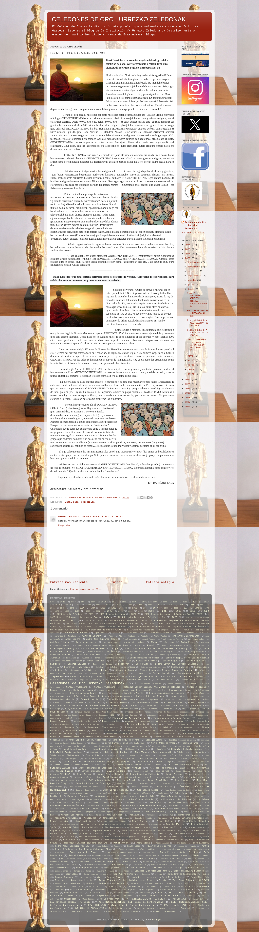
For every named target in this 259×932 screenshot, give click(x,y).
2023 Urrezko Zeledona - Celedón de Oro (73, 617)
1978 (206, 608)
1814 (103, 602)
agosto (192, 280)
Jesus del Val (141, 771)
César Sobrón (174, 684)
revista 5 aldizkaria (172, 859)
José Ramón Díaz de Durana (84, 787)
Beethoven (123, 664)
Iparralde (181, 762)
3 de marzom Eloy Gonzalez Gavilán (126, 621)
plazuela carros (126, 849)
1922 (79, 605)
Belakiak (114, 667)
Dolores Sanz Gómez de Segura (91, 696)
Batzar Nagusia (171, 661)
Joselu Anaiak (163, 787)
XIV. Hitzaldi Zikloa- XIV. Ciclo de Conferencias (121, 905)
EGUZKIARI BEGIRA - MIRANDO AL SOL (198, 313)
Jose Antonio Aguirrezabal (137, 777)
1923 (89, 605)
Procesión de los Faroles (84, 852)
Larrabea (93, 803)
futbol (183, 731)
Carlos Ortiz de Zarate (176, 676)
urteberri (100, 890)
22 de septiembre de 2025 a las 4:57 (101, 516)
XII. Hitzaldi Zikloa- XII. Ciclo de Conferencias (131, 902)
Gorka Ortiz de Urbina (164, 743)
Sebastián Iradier (198, 868)
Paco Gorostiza (91, 840)
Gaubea (143, 737)
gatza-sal (127, 737)
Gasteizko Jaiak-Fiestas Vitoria (126, 734)
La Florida (166, 799)
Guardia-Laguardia (103, 746)
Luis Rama (59, 809)
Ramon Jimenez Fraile (148, 856)
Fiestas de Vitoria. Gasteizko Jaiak (146, 727)
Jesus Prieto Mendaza (110, 774)
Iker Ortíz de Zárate (185, 755)
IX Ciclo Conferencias (181, 765)
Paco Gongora (70, 840)
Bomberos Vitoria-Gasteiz (103, 673)
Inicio (116, 582)
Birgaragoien (76, 670)
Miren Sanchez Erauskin (195, 821)
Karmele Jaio (147, 796)
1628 (73, 602)
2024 (188, 254)
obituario (100, 833)
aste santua (146, 655)
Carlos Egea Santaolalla (143, 676)
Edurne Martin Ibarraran (121, 699)
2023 (188, 258)
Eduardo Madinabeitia (62, 699)
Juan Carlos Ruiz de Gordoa (179, 790)
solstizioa (87, 502)
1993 (77, 611)
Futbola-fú (198, 731)
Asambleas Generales (89, 655)
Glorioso (95, 743)
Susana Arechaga (64, 877)
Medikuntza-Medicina (66, 818)
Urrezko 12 (186, 884)
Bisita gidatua (97, 670)
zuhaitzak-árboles (129, 912)
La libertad (184, 799)
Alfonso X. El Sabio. (198, 633)
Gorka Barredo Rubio (116, 743)
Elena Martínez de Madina (102, 705)
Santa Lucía (198, 865)
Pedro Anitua (162, 843)
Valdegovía (148, 890)
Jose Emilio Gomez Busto (96, 780)
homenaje (95, 752)
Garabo (82, 734)
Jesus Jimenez (183, 771)
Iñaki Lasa (71, 502)
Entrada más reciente (69, 582)
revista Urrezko (59, 862)
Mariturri (135, 815)
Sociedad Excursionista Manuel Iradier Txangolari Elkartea (169, 871)
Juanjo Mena (162, 793)
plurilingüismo (147, 849)
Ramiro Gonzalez (123, 856)
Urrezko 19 (134, 887)
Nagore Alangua (59, 831)
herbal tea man (67, 516)
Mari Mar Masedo (155, 812)
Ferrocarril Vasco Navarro (103, 727)
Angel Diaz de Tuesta (172, 639)
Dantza (115, 693)
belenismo (129, 667)
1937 (202, 605)
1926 (108, 605)
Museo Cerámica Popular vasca (142, 828)
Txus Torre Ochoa (182, 880)
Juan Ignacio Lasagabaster (77, 793)
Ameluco (131, 636)
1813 (93, 602)
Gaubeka (157, 737)
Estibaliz (83, 718)
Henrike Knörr (159, 746)
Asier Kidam (114, 655)
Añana (154, 642)
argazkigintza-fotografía (175, 645)
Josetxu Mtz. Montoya (86, 790)
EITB (68, 703)
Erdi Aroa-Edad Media (107, 712)
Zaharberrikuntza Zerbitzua (151, 908)
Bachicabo (71, 658)
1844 (114, 602)
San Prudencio (120, 865)
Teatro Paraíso (115, 877)
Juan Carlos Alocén (147, 790)
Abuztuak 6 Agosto (76, 633)
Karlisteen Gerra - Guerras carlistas (114, 796)
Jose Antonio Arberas (168, 777)
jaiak (182, 768)
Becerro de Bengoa (102, 664)
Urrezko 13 (203, 884)
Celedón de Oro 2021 (192, 680)
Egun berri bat (173, 699)
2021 (188, 384)
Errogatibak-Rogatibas (178, 715)
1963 (124, 608)
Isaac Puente (81, 765)
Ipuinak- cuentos (200, 762)
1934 (169, 605)
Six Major (124, 871)
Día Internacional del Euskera (166, 693)
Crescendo (59, 693)
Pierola (118, 846)
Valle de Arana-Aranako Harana (177, 890)
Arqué (115, 648)
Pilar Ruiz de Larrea (159, 846)
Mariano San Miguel (72, 815)
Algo (111, 636)
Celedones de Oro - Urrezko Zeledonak (195, 225)
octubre (193, 271)
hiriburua (129, 749)
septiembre (195, 276)
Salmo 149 (148, 862)
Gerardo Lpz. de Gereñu (125, 740)
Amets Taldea (160, 636)
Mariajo (174, 812)
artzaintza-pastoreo (192, 652)
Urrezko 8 (170, 887)
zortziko (110, 912)
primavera (59, 852)
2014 (130, 611)
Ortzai (162, 837)
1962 (113, 608)
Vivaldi (192, 896)
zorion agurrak (93, 912)
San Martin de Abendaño (94, 865)
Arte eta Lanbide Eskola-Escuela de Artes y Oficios (166, 648)
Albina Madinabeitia (158, 633)
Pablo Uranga (190, 837)
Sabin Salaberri (105, 861)
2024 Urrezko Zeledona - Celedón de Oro (141, 617)
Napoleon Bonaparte (104, 831)
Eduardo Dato (197, 696)
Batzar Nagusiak (195, 661)
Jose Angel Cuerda (107, 777)
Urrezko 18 (115, 887)
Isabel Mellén (102, 765)
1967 (155, 608)
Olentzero (179, 833)
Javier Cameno (64, 771)
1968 (166, 608)
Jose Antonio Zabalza (196, 777)
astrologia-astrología (171, 655)
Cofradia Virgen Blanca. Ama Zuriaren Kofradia (152, 687)
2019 (188, 393)
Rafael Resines (77, 855)
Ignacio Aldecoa (115, 756)
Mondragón (156, 824)
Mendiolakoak (110, 818)
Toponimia (151, 877)
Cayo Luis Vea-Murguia (92, 680)
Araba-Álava (187, 642)
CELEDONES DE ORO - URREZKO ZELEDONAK (119, 19)
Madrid (109, 809)
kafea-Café (198, 793)
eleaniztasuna (196, 702)
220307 (99, 621)
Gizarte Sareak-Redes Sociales (70, 743)
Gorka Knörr (140, 743)
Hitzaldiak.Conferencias (186, 749)
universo (134, 884)
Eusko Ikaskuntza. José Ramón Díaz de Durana (79, 724)
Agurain (116, 633)
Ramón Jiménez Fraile (176, 856)
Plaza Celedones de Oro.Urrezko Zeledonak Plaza (83, 849)
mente (126, 818)
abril (192, 360)
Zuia (145, 912)
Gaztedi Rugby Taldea (179, 737)
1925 (98, 605)
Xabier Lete (198, 899)
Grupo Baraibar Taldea (76, 746)
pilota (181, 846)
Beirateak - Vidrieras (77, 667)
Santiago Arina (111, 868)
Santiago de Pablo (135, 868)
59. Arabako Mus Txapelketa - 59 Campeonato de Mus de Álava (85, 630)
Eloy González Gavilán (99, 709)
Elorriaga (55, 709)
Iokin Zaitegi (164, 762)
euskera (179, 721)
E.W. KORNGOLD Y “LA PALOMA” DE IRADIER (197, 323)
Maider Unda (141, 809)
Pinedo (192, 846)
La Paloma (203, 799)
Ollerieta (69, 837)
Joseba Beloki (115, 787)
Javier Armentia (200, 768)
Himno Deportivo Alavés (105, 749)
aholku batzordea (134, 633)
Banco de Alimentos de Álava (109, 658)
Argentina (199, 645)
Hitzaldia (161, 749)
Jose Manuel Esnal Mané (154, 780)
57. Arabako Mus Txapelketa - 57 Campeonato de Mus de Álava (95, 627)
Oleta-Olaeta (197, 834)
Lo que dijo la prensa (99, 806)
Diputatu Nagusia (59, 696)
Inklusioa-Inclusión (94, 759)
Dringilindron (178, 696)
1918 (57, 605)
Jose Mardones (182, 780)
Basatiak (126, 661)
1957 (93, 608)
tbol (99, 877)
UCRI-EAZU (203, 880)
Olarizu (163, 833)
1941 (52, 608)
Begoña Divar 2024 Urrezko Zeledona (176, 664)
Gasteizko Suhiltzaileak (163, 734)
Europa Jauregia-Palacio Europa (171, 718)
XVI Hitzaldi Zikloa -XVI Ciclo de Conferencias (103, 908)
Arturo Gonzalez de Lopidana (161, 652)
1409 (52, 602)
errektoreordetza (152, 715)
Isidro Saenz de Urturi (129, 765)
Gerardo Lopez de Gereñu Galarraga (86, 740)
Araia (137, 645)
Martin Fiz (167, 815)
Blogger (157, 919)
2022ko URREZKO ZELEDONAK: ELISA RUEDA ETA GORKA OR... (196, 345)
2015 (140, 611)
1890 (155, 602)
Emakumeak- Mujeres (128, 709)
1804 (83, 602)
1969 (176, 608)
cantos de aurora (80, 676)
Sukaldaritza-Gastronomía (181, 874)
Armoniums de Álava (94, 648)
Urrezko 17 (95, 887)
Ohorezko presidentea (142, 834)
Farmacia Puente (136, 724)
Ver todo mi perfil (194, 233)
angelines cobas (196, 639)
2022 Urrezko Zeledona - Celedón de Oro (168, 614)
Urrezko (171, 883)
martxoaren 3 (185, 815)
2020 (188, 388)
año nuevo (169, 642)
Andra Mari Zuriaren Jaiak (101, 639)
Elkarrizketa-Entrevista (158, 706)
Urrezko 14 (60, 887)
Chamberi (191, 684)
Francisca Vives (75, 730)
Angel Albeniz (130, 639)
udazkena (75, 883)
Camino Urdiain (161, 673)
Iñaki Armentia (148, 758)
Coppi (160, 690)
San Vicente (140, 865)
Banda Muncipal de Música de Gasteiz (187, 658)
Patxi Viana (143, 843)
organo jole (147, 837)
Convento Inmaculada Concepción (136, 690)
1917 (206, 602)
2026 (188, 245)
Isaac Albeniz (62, 765)
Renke (116, 859)
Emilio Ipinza (150, 709)
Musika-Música (173, 827)
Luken (73, 809)
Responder (64, 525)
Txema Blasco (107, 880)
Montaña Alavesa (175, 824)
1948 (72, 608)
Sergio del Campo (82, 871)
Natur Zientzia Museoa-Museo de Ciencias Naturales (149, 831)
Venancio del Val (74, 893)
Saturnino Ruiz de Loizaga (167, 868)
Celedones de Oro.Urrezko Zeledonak (87, 683)
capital (99, 677)
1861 (124, 602)
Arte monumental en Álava (102, 652)
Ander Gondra (73, 639)
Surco (206, 874)
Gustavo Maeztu (139, 746)
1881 (144, 602)
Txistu (162, 880)
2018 (188, 397)
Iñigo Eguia (123, 762)
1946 (62, 608)
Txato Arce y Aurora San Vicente (73, 880)
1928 (119, 605)
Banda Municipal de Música (68, 661)
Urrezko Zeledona (80, 890)
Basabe (113, 661)
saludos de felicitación (170, 862)
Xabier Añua (179, 899)
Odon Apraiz (119, 834)
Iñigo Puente (143, 762)
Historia (145, 749)
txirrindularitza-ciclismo (138, 880)
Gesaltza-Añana (154, 740)
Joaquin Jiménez (59, 777)
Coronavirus (175, 690)
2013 (120, 611)
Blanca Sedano (148, 670)
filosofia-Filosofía (185, 727)
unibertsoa (118, 883)
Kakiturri (55, 796)
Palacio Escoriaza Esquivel (170, 840)
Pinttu (205, 846)
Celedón (115, 680)
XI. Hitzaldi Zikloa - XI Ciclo (70, 902)
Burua (125, 673)
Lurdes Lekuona (90, 809)
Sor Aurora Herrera (125, 874)
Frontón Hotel (131, 731)
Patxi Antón (120, 843)
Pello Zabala (102, 846)
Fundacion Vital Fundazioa (159, 731)
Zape (173, 908)
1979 (57, 611)
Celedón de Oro (165, 680)
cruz (104, 693)
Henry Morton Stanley (183, 746)
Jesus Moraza (84, 774)
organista (131, 837)
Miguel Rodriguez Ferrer (114, 821)
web (202, 896)
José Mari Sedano (148, 784)
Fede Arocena (187, 724)
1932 (150, 605)
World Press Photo (110, 899)
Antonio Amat (111, 642)
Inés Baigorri (71, 759)
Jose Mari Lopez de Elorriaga (93, 783)
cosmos (205, 690)
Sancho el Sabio (159, 865)
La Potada (61, 803)
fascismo (156, 724)
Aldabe (178, 633)
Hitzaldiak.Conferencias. (66, 752)
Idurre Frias (93, 755)
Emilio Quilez (170, 709)
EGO (142, 699)
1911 (175, 602)
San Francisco (196, 862)
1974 (186, 608)
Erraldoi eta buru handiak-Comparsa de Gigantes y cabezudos (157, 712)
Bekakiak (100, 667)
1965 (134, 608)
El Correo (94, 702)
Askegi (129, 655)
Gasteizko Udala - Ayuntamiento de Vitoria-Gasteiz (89, 737)
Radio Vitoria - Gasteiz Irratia (179, 852)
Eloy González (73, 709)
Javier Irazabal (91, 771)
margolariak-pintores (129, 812)
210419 (87, 621)
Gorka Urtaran (190, 743)
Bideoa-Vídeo (201, 667)
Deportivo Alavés (133, 693)
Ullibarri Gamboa (96, 883)
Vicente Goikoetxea (124, 893)
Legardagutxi (110, 803)
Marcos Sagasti (105, 812)
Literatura (155, 802)
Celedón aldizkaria (138, 680)
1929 (130, 605)
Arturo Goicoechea (132, 652)
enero (192, 374)
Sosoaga (146, 874)
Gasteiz (95, 734)
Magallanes (124, 809)
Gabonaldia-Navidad (61, 734)
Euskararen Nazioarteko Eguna (155, 721)
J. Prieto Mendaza (129, 768)
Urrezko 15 (77, 887)
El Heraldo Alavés (116, 702)
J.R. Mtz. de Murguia (161, 768)
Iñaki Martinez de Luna (97, 762)
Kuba (120, 800)
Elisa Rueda (132, 706)
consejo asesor (106, 690)
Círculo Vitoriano (76, 687)
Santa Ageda (179, 865)
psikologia (149, 852)
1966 (145, 608)
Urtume (114, 890)
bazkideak (55, 664)
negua (185, 831)
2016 (188, 406)
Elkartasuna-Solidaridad (190, 706)
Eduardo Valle (89, 699)
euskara (129, 721)
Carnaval (200, 677)
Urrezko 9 (187, 887)
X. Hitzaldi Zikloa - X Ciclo (146, 899)
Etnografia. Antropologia (128, 718)
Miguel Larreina (59, 821)
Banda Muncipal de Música (144, 658)
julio (192, 285)
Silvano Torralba (105, 871)
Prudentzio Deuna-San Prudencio (122, 852)
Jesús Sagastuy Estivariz (144, 774)
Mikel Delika (165, 821)
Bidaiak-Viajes (179, 667)
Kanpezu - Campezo (77, 796)
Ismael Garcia (154, 765)
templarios (135, 877)
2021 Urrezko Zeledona (112, 614)
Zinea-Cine (75, 912)
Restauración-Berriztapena (140, 859)
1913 (185, 602)
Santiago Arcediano (87, 868)
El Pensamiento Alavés (145, 702)
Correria (192, 690)
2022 (188, 379)
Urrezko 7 (152, 887)
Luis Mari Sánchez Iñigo (196, 806)
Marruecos (151, 815)
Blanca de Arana (124, 670)
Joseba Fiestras (139, 787)
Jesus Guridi (161, 771)
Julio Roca (181, 793)
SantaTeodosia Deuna (60, 868)
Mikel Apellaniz (141, 821)
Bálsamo (85, 658)
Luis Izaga (173, 806)
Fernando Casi (73, 727)
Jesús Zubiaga (174, 774)
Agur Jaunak (101, 633)
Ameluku (144, 636)
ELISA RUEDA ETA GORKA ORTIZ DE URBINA (197, 333)
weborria (54, 899)
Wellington (70, 899)
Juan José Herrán (106, 793)
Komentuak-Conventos (194, 796)
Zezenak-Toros (57, 912)
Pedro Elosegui (200, 843)
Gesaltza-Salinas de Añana (182, 740)
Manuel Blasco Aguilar (185, 809)
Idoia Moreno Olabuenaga (64, 755)
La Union (77, 802)
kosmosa (108, 800)
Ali (120, 636)
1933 (160, 605)
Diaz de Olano (197, 693)
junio (192, 289)
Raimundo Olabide (101, 856)
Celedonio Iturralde (151, 684)
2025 (188, 249)
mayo (191, 356)
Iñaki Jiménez (190, 759)
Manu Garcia (161, 809)
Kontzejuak (78, 799)
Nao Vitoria (80, 831)
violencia (86, 896)
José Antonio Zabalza (66, 780)
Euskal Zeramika (59, 721)
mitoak (142, 824)
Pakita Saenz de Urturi (138, 840)
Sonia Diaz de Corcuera (96, 874)
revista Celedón (196, 859)
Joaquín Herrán (196, 774)
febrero (193, 369)
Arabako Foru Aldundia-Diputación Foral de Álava (101, 645)
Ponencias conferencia (197, 849)
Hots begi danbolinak (117, 752)
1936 (191, 605)
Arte (127, 649)
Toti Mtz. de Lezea (173, 877)
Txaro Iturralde (200, 877)
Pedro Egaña (180, 843)
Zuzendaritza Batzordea (165, 912)
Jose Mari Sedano (125, 784)
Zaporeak (185, 908)
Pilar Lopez (134, 846)
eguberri (155, 699)
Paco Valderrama (113, 840)
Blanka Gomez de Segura (177, 670)
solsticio (55, 874)
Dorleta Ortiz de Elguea (150, 696)
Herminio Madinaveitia (75, 749)
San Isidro (55, 865)
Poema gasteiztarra (170, 849)
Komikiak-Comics (58, 800)
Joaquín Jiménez (83, 777)
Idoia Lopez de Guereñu (190, 752)
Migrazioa (162, 818)
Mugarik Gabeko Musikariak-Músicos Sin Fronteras (92, 827)
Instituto (115, 759)
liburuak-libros (133, 802)
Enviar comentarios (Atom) (87, 589)
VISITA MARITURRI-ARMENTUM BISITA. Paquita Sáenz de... (197, 300)
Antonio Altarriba (86, 642)
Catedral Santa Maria (61, 680)
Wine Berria (88, 899)
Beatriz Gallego (77, 664)
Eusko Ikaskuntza (199, 721)
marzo (192, 365)
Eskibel (68, 718)
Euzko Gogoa (115, 724)
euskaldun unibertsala (85, 721)
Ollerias (54, 837)
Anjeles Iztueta (59, 642)
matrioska (204, 815)
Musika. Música (196, 828)
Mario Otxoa (95, 815)
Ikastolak (161, 756)
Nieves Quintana (79, 833)
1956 (82, 608)
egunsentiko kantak (198, 699)
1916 (195, 602)
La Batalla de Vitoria (140, 799)
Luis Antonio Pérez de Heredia (143, 805)
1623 (62, 602)
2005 (109, 611)
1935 (180, 605)
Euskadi (200, 718)
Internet (130, 759)
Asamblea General (60, 655)
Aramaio (151, 645)
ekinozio (79, 703)
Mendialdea (90, 818)
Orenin (118, 837)
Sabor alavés (130, 862)
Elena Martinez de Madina (65, 706)
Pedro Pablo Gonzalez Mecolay (72, 846)
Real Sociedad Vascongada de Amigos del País (84, 859)
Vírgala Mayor (104, 896)
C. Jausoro (140, 673)
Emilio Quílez (189, 709)
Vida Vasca (144, 893)
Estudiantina (100, 718)
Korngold (94, 800)
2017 (188, 402)
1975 (197, 608)
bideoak (59, 670)
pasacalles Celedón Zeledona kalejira (85, 843)
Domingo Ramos (122, 696)
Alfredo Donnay (91, 636)
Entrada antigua (160, 582)
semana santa (61, 871)
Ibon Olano (141, 752)
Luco (118, 806)
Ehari (57, 703)
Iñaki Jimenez (170, 759)
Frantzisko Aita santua (104, 731)
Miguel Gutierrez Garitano (188, 818)
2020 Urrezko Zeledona (69, 614)
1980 (67, 611)
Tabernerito (86, 877)
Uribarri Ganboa (153, 884)
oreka (106, 837)
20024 (98, 611)
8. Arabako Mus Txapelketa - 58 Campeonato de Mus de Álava (158, 630)
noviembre (194, 267)
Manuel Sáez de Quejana (81, 812)
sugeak (158, 874)
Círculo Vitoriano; (105, 687)
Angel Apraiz (149, 639)
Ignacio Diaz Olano (140, 756)
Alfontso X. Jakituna (65, 636)
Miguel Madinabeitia (85, 821)
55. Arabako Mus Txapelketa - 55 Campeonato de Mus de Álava (102, 624)
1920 (68, 605)
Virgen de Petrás (124, 896)
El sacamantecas (173, 702)
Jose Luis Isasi (126, 780)
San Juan (71, 865)
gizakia (205, 740)
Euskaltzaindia (110, 721)
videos (159, 893)
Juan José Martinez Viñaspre (135, 793)
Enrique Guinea (82, 712)
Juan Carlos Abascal (116, 790)
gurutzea (121, 746)
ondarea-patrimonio (89, 837)
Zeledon (200, 908)
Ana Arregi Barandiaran (186, 636)
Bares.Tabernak (95, 661)
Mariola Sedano (115, 815)
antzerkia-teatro (134, 642)
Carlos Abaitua (116, 677)
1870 (134, 602)
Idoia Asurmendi (162, 752)
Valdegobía (130, 890)
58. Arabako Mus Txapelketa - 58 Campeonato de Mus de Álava (168, 627)
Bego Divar (142, 664)
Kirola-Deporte (169, 796)
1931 (139, 605)
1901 (165, 602)
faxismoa (171, 724)
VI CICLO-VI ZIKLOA (99, 893)
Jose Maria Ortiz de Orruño (177, 784)
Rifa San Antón (81, 862)
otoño (174, 837)
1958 (102, 608)
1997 (88, 611)
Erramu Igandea (129, 715)
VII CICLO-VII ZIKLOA (181, 892)
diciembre (194, 262)
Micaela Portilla (143, 818)
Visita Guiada (147, 896)
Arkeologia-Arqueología (63, 648)
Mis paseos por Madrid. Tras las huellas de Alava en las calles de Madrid (94, 824)
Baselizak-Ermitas (146, 661)
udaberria (60, 884)
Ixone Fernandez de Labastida (95, 768)
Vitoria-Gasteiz (171, 896)
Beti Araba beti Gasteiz (153, 667)
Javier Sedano (116, 771)
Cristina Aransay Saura (83, 693)
